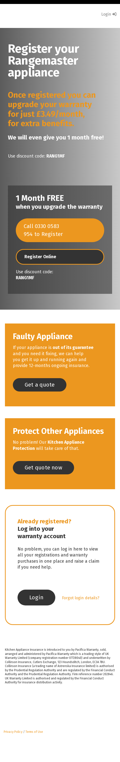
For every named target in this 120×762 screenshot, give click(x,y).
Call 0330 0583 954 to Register (43, 230)
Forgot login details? (80, 598)
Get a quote (40, 384)
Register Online (40, 256)
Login (108, 14)
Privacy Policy (13, 732)
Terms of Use (34, 732)
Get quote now (43, 467)
